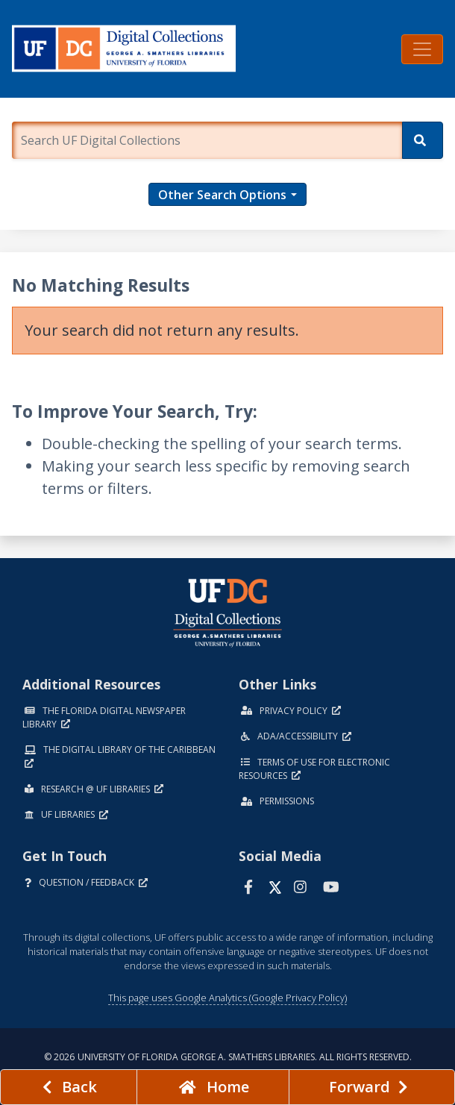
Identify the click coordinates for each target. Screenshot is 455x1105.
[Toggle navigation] (422, 49)
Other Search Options (222, 195)
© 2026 (228, 1057)
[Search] (422, 140)
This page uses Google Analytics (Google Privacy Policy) (227, 997)
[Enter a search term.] (207, 140)
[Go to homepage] (212, 1087)
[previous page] (68, 1087)
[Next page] (372, 1087)
